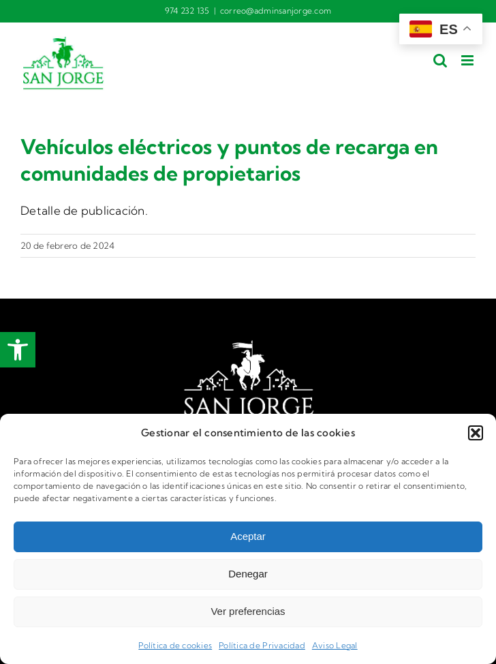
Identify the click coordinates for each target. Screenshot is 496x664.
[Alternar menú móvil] (468, 60)
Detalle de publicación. (84, 210)
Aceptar (248, 536)
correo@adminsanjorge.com (275, 10)
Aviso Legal (335, 645)
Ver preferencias (248, 611)
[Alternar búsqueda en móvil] (440, 60)
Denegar (248, 573)
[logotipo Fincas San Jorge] (248, 345)
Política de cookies (175, 645)
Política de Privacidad (262, 645)
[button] (17, 349)
